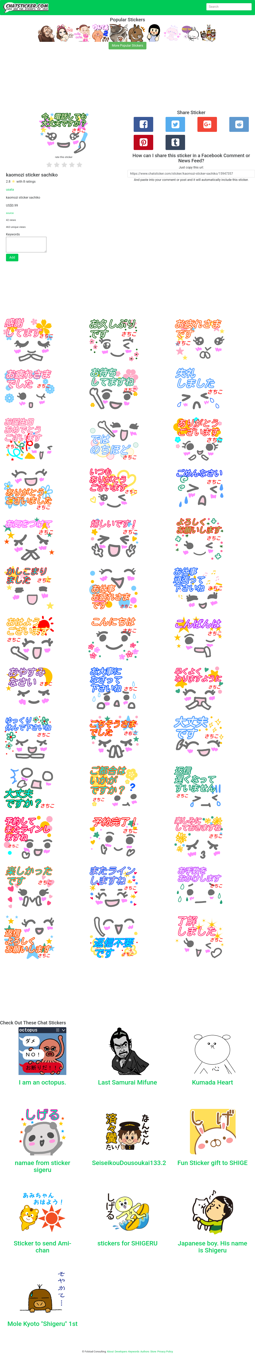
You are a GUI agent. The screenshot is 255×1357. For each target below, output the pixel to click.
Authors (144, 1351)
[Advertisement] (119, 82)
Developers (121, 1351)
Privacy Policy (165, 1351)
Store (153, 1351)
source (10, 213)
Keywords (133, 1351)
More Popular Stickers (127, 45)
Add (12, 257)
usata (10, 189)
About (110, 1351)
